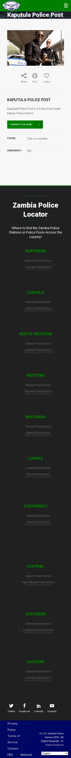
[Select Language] (54, 753)
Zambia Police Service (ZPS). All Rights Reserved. (52, 737)
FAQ (10, 754)
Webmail (26, 754)
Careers (13, 748)
